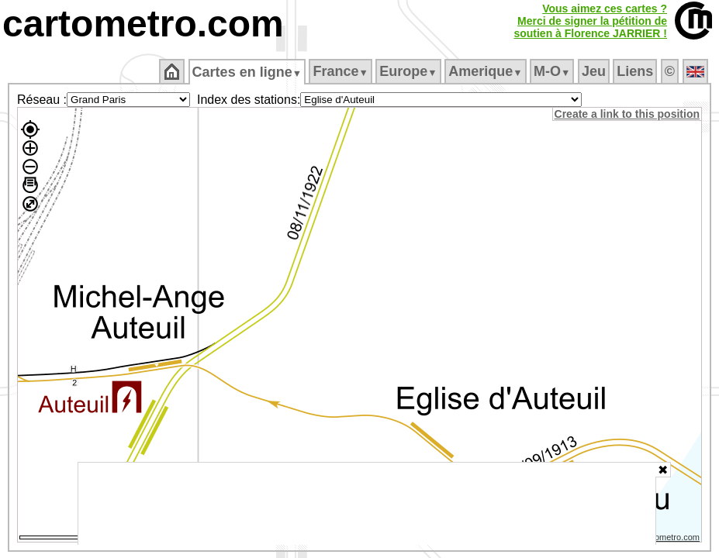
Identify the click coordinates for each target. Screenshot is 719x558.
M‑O (553, 71)
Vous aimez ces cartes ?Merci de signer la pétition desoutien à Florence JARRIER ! (590, 21)
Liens (636, 71)
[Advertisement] (367, 504)
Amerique (487, 71)
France (341, 71)
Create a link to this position (627, 114)
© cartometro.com (667, 539)
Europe (409, 71)
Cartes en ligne (247, 72)
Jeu (594, 71)
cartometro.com (143, 23)
